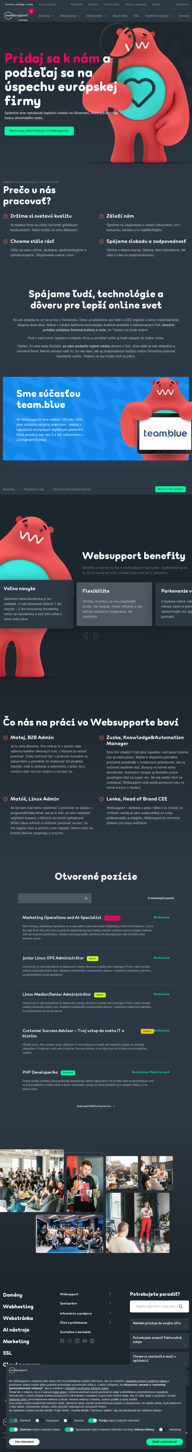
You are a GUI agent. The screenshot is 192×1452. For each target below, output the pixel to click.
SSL (139, 15)
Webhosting (18, 1306)
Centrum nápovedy (135, 4)
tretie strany (60, 1392)
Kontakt (156, 4)
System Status (111, 4)
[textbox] (55, 897)
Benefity (9, 488)
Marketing (16, 1341)
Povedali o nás (34, 488)
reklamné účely (18, 1399)
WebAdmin (76, 4)
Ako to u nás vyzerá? (170, 488)
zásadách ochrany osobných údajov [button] (146, 1381)
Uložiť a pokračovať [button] (164, 1441)
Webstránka (18, 1317)
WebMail (93, 4)
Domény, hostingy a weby (19, 4)
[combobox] (55, 897)
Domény (12, 1294)
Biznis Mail (123, 15)
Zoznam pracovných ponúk (72, 488)
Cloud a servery (47, 4)
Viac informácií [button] (24, 1441)
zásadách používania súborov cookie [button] (86, 1388)
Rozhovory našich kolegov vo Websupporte (45, 130)
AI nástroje (16, 1329)
